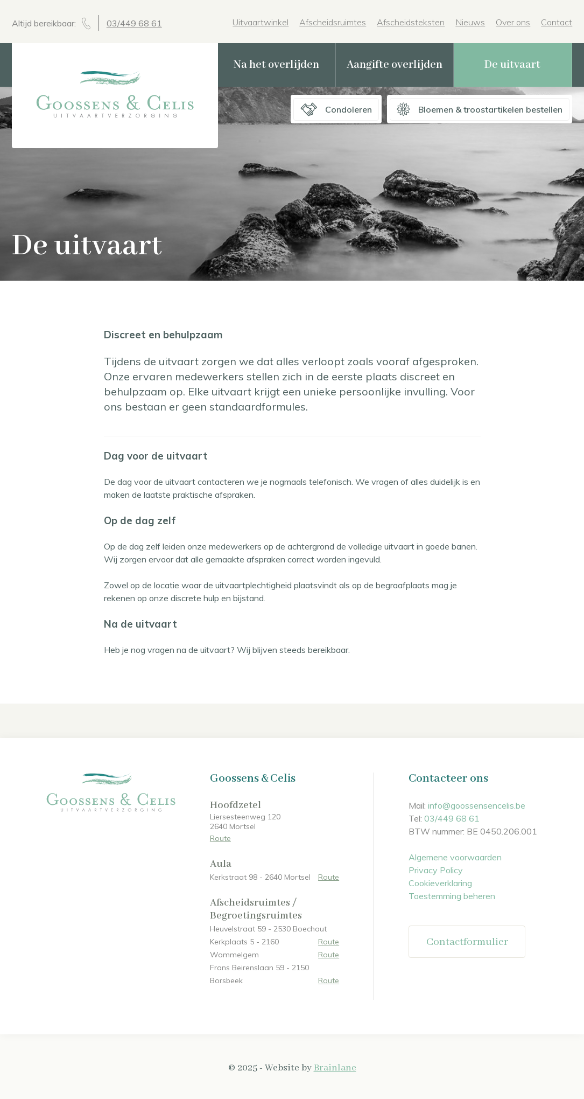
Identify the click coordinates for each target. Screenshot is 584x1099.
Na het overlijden (276, 65)
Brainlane (335, 1068)
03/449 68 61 (134, 23)
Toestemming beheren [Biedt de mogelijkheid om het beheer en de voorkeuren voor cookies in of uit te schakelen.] (452, 896)
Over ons (513, 22)
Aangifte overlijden (394, 65)
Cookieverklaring (440, 883)
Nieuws (470, 22)
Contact (556, 22)
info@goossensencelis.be (476, 805)
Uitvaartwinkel (261, 22)
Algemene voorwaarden (455, 857)
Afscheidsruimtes (332, 22)
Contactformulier (467, 942)
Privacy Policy (436, 870)
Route (220, 838)
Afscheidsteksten (411, 22)
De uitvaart (512, 65)
